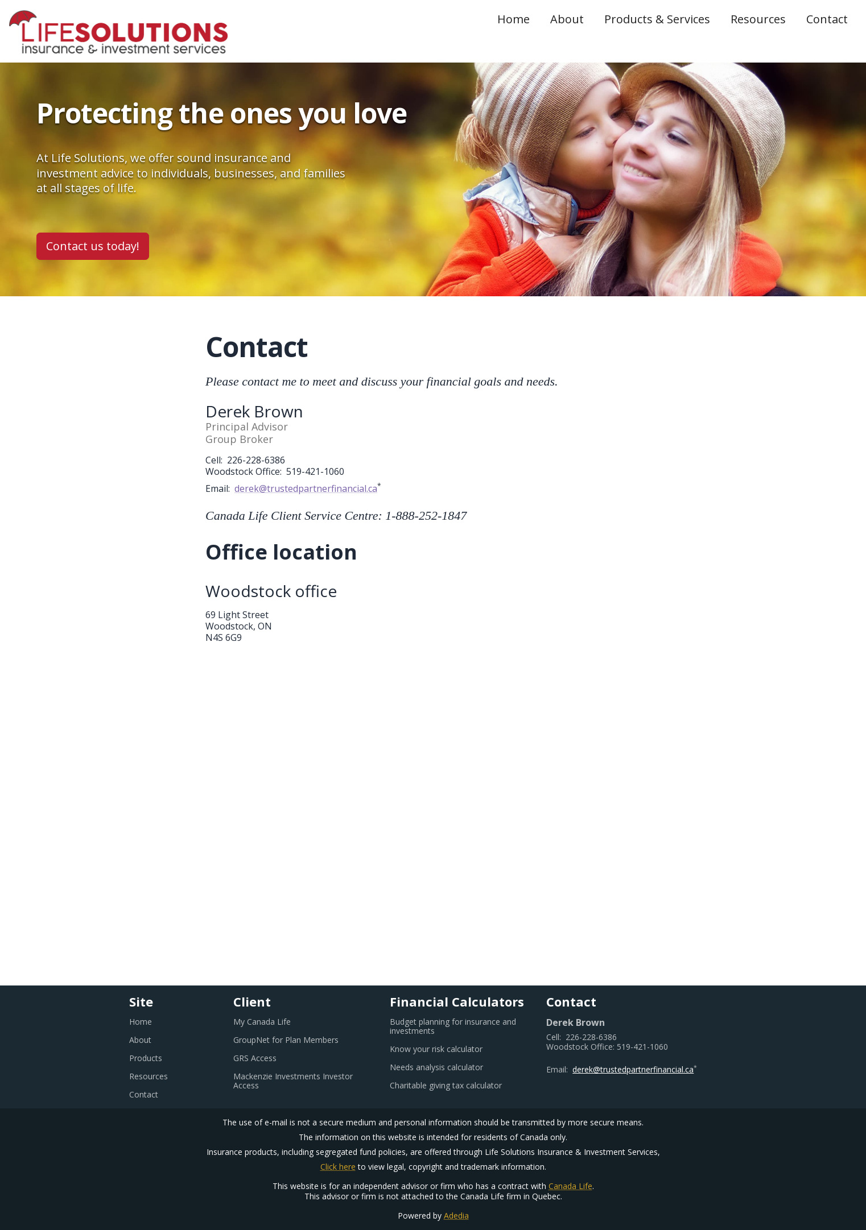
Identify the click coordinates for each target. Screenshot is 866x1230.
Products (145, 1058)
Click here (338, 1166)
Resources (758, 19)
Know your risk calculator (450, 1049)
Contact (827, 19)
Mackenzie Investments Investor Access (293, 1081)
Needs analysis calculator (450, 1067)
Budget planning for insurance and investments (453, 1026)
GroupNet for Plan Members (299, 1040)
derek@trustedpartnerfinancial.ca (305, 488)
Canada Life (570, 1186)
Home (513, 19)
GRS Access (268, 1058)
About (567, 19)
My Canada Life (276, 1021)
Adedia (456, 1215)
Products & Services (657, 19)
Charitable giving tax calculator (459, 1085)
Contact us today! (92, 246)
